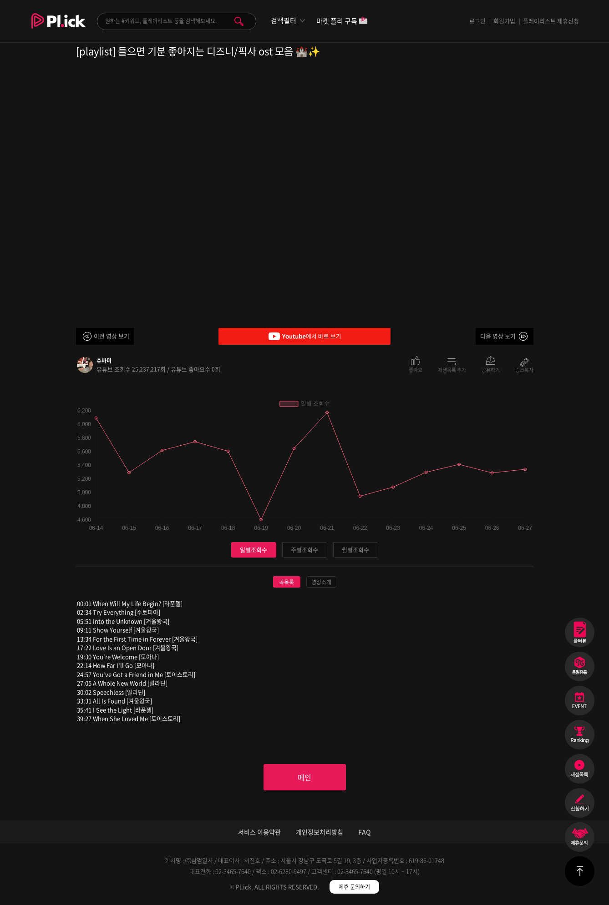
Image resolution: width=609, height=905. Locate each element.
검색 (239, 21)
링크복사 (524, 369)
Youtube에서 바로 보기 (304, 336)
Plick (58, 27)
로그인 (477, 20)
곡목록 (286, 582)
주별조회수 (304, 549)
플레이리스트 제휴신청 (551, 20)
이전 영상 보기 (111, 336)
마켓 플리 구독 (342, 21)
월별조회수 (355, 549)
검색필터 (283, 20)
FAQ (364, 831)
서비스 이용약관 (259, 831)
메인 (304, 777)
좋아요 (415, 369)
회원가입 (504, 20)
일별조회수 (253, 549)
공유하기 (491, 369)
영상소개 (321, 582)
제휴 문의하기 (354, 887)
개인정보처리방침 (319, 831)
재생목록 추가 (452, 369)
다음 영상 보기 (498, 336)
